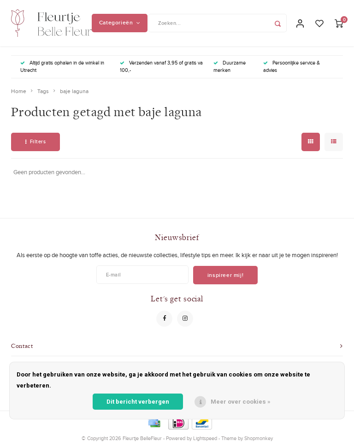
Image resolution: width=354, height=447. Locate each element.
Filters (35, 141)
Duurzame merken (229, 66)
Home (18, 91)
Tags (43, 91)
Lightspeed (205, 438)
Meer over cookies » (241, 401)
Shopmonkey (258, 438)
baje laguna (74, 91)
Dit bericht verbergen (137, 401)
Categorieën (119, 22)
